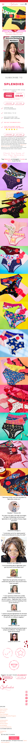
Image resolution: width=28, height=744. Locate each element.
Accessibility (3, 725)
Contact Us (3, 731)
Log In (22, 4)
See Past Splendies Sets (12, 122)
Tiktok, (10, 161)
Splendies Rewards (8, 716)
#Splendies (7, 159)
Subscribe (14, 738)
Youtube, (22, 159)
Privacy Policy (4, 723)
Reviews (2, 712)
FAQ (1, 733)
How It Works (4, 709)
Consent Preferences (5, 727)
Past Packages (4, 714)
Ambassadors (4, 720)
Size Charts (3, 710)
